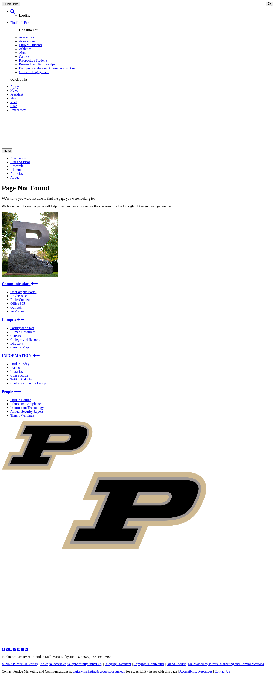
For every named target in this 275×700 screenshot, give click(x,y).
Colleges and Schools (25, 339)
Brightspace (18, 296)
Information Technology (27, 407)
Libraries (16, 371)
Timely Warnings (22, 415)
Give (13, 106)
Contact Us (222, 671)
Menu (7, 150)
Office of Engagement (34, 72)
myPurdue (17, 311)
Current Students (30, 45)
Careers (24, 56)
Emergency (18, 110)
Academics (26, 37)
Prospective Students (33, 60)
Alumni (15, 170)
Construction (19, 375)
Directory (16, 343)
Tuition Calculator (22, 379)
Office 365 (17, 303)
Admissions (27, 41)
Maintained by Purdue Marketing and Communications (226, 664)
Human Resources (22, 332)
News (14, 90)
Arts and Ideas (20, 162)
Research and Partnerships (37, 64)
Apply (14, 86)
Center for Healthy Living (28, 383)
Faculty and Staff (22, 328)
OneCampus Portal (23, 292)
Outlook (15, 307)
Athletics (25, 49)
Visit (13, 102)
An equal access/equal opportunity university (71, 664)
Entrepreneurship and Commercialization (47, 68)
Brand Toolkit (176, 664)
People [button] (11, 391)
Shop (13, 98)
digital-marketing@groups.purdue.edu (99, 671)
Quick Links (10, 4)
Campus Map (19, 347)
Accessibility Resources (195, 671)
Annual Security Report (26, 411)
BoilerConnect (20, 299)
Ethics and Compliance (26, 404)
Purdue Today (19, 364)
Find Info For (19, 22)
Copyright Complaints (149, 664)
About (23, 53)
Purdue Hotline (20, 400)
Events (15, 368)
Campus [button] (13, 319)
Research (16, 166)
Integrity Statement (118, 664)
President (16, 94)
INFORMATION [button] (21, 355)
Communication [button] (20, 284)
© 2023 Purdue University (20, 664)
